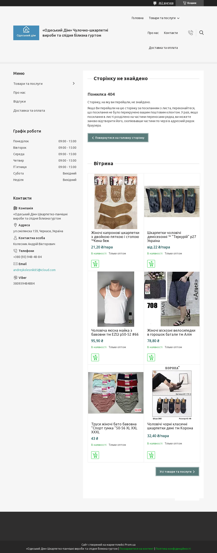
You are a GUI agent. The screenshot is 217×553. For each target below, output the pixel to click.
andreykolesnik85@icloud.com (34, 270)
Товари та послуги (162, 18)
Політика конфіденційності (173, 548)
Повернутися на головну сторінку (119, 137)
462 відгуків (166, 3)
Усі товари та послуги (176, 471)
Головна (137, 18)
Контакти (171, 33)
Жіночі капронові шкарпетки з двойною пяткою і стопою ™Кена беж (115, 237)
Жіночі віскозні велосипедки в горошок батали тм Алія (171, 332)
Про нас (153, 33)
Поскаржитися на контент (137, 548)
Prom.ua (130, 544)
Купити (95, 264)
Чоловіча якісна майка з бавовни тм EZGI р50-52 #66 (115, 332)
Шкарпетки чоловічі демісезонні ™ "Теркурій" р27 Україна (171, 237)
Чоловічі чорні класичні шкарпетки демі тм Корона (170, 426)
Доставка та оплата (163, 48)
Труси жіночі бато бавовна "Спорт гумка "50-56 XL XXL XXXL (114, 428)
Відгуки (19, 101)
